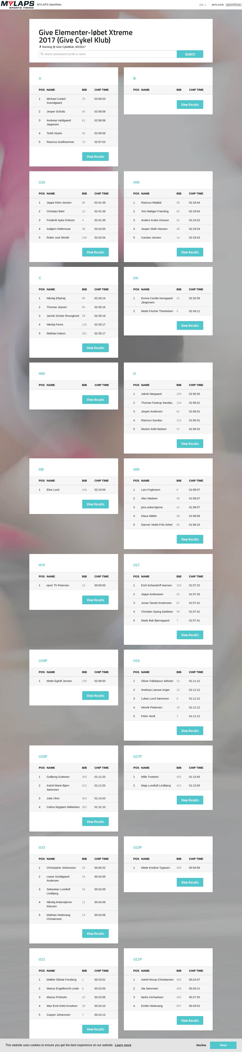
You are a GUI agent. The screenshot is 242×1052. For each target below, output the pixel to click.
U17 (136, 565)
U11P (137, 959)
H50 (136, 469)
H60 (42, 374)
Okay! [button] (223, 1045)
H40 (136, 182)
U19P (43, 661)
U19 (42, 182)
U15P (43, 756)
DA (135, 278)
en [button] (202, 4)
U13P (137, 847)
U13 (42, 847)
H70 (42, 565)
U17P (137, 756)
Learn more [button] (123, 1045)
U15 (136, 661)
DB (41, 469)
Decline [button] (201, 1045)
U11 (42, 959)
